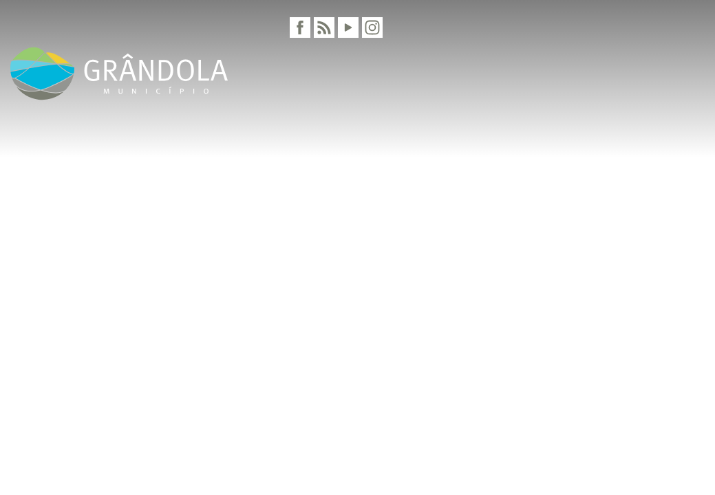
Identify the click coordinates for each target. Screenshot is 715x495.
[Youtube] (348, 27)
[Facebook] (300, 27)
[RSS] (324, 27)
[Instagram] (372, 27)
